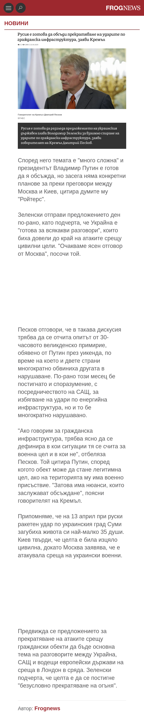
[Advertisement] (72, 299)
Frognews (47, 708)
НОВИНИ (16, 23)
